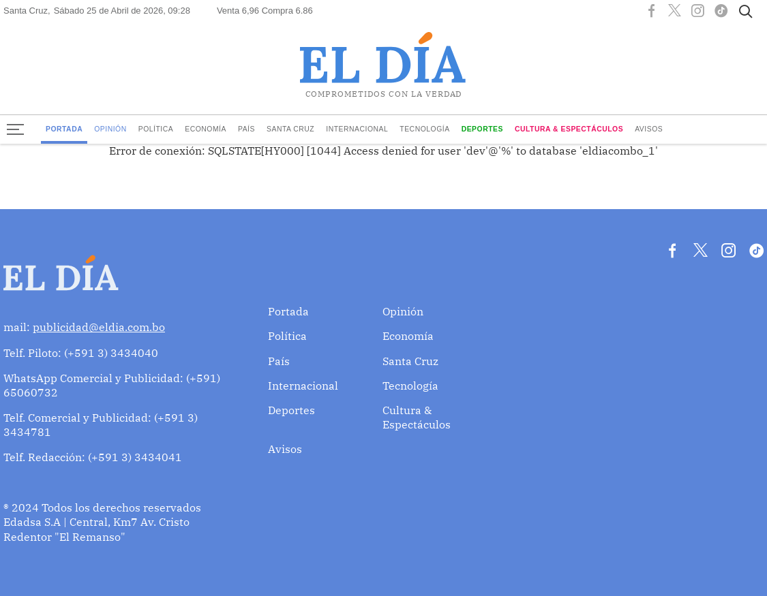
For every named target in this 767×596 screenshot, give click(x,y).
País (246, 129)
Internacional (357, 129)
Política (156, 129)
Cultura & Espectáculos (569, 129)
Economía (205, 129)
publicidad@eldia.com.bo (99, 327)
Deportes (482, 129)
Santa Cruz (290, 129)
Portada (64, 129)
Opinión (110, 129)
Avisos (649, 129)
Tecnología (424, 129)
